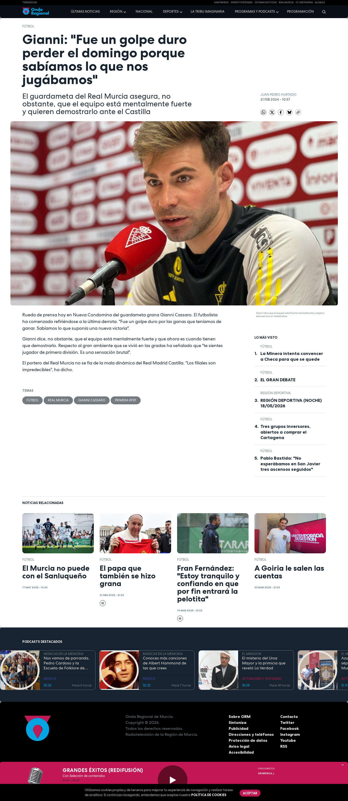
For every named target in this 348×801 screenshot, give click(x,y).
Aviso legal (239, 746)
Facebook (289, 728)
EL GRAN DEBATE (277, 380)
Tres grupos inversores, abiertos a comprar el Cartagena (285, 432)
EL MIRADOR (251, 654)
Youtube (288, 740)
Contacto (289, 716)
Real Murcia (286, 2)
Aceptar (250, 793)
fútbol (28, 26)
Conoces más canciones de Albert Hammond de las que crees (165, 663)
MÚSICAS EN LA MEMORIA (64, 654)
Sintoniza (237, 722)
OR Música (266, 773)
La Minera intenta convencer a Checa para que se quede (291, 356)
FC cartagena (304, 2)
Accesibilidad (241, 752)
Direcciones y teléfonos (251, 734)
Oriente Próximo (242, 2)
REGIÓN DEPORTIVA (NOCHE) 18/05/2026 (291, 403)
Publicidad (238, 728)
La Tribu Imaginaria (207, 11)
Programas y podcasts (255, 11)
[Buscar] (322, 12)
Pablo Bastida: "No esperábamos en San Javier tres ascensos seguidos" (290, 463)
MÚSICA (50, 679)
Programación (300, 11)
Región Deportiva (275, 393)
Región (116, 11)
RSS (283, 746)
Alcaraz (320, 2)
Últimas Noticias (266, 2)
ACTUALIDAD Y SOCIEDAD (262, 679)
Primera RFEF (125, 400)
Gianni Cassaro (91, 400)
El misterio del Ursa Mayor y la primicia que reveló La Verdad (263, 663)
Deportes (171, 11)
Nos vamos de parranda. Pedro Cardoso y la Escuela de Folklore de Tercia (66, 663)
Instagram (290, 734)
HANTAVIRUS (221, 2)
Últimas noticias (85, 11)
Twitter (287, 722)
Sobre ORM (240, 716)
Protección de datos (248, 740)
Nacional (144, 11)
